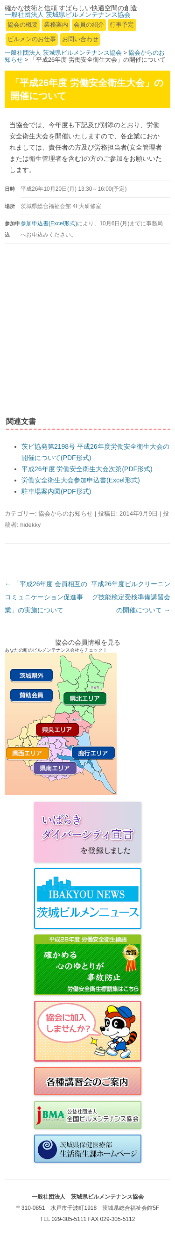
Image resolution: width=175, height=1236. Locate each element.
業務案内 (56, 24)
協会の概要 (22, 24)
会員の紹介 (89, 24)
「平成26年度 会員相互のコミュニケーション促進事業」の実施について (46, 597)
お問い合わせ (80, 39)
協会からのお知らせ (65, 513)
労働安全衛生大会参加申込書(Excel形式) (80, 480)
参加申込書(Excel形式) (49, 223)
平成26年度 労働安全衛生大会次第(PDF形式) (87, 469)
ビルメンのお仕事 (31, 39)
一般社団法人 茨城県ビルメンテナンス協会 (63, 52)
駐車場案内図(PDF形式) (56, 491)
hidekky (30, 524)
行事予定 (122, 24)
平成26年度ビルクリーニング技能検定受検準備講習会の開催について (130, 597)
